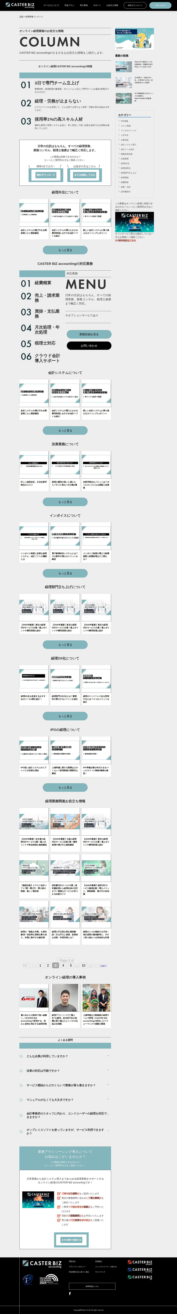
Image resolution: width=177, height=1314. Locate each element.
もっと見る (65, 250)
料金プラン (69, 5)
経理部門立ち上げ (128, 173)
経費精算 (125, 182)
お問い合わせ (160, 5)
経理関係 (125, 177)
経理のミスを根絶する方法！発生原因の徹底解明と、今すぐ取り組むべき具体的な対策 (96, 935)
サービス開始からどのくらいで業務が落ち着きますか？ (57, 1085)
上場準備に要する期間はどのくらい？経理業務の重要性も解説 (65, 770)
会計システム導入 (128, 144)
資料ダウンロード (135, 5)
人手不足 (125, 135)
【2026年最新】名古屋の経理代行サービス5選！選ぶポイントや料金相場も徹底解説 (34, 842)
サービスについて (51, 5)
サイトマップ (100, 1272)
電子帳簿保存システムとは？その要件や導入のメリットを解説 (65, 556)
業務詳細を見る (89, 334)
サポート (97, 5)
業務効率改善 (126, 154)
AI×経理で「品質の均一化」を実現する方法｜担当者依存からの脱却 (144, 80)
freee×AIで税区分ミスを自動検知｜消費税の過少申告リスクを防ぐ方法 (144, 64)
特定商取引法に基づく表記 (79, 1272)
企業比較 (125, 140)
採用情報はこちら (92, 1286)
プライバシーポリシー (77, 1267)
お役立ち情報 (112, 5)
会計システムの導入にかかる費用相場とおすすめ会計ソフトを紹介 (65, 233)
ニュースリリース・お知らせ (106, 1267)
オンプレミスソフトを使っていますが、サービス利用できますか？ (61, 1131)
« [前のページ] (33, 966)
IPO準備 (124, 121)
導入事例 (84, 5)
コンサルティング (128, 130)
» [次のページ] (96, 966)
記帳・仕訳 (126, 187)
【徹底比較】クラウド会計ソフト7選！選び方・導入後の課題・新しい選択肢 (34, 888)
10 (83, 965)
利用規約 (98, 1261)
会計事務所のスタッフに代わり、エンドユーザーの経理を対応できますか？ (63, 1115)
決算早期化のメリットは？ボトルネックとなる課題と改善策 (96, 485)
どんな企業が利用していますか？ (43, 1056)
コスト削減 (126, 126)
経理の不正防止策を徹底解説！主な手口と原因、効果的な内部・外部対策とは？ (65, 935)
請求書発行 (126, 192)
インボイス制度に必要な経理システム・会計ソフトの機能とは (34, 556)
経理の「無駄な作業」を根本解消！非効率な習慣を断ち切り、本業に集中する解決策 (34, 935)
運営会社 (72, 1261)
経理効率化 (126, 168)
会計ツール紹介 (127, 149)
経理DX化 (125, 163)
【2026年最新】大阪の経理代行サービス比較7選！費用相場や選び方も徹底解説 (64, 842)
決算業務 (125, 159)
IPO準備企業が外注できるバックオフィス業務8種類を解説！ (96, 770)
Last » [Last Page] (104, 966)
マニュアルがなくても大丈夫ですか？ (46, 1100)
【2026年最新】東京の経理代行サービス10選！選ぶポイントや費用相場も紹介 (34, 628)
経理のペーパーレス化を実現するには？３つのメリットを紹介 (96, 699)
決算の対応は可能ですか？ (39, 1071)
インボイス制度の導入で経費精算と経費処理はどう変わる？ (96, 556)
